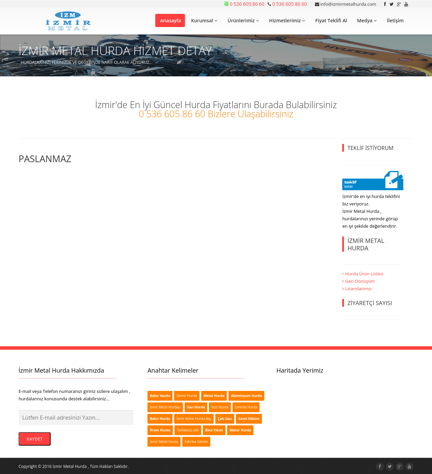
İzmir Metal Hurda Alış (194, 418)
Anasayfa (170, 20)
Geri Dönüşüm (358, 281)
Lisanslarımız (357, 288)
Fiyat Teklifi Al (331, 20)
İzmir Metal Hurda (164, 441)
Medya (367, 20)
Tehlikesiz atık (188, 430)
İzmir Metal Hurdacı (165, 407)
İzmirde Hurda (246, 407)
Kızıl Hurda (219, 407)
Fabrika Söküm (196, 441)
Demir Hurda (187, 395)
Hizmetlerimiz (287, 20)
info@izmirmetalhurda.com (345, 4)
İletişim (395, 20)
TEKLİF (370, 148)
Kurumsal (204, 20)
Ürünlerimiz (243, 20)
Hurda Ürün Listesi (362, 274)
